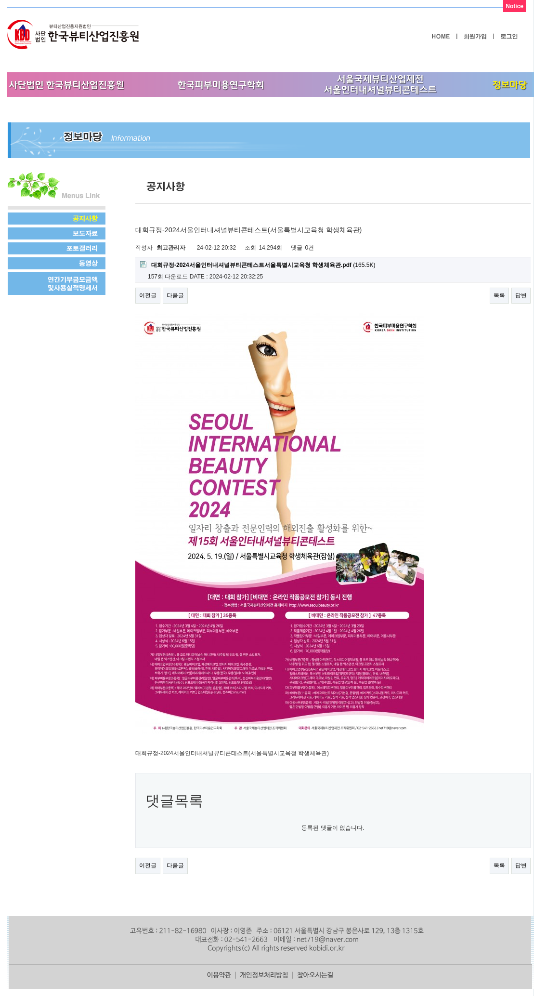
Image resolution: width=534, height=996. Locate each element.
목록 (499, 295)
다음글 (175, 295)
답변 (521, 295)
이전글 (147, 295)
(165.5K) (257, 264)
